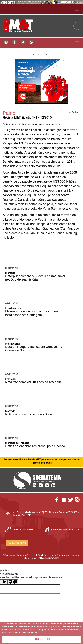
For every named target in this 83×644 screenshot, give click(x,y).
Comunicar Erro (17, 543)
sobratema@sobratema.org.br (65, 530)
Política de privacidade (48, 558)
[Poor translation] (12, 581)
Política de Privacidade (19, 627)
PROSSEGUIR (42, 639)
